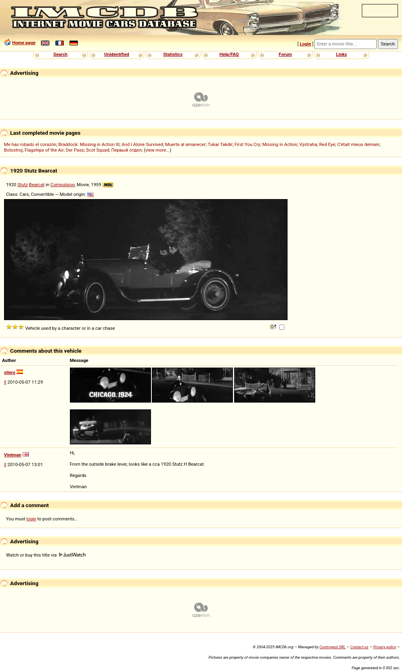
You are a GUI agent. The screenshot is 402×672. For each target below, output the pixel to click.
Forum (285, 54)
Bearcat (37, 184)
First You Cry (247, 144)
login (32, 519)
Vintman (12, 455)
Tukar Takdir (220, 144)
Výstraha (308, 144)
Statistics (172, 54)
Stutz (22, 184)
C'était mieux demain (358, 144)
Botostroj (13, 150)
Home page (23, 42)
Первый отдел (126, 150)
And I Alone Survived (142, 144)
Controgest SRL (332, 647)
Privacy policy (384, 647)
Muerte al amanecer (185, 144)
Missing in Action (279, 144)
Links (341, 54)
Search (60, 54)
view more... (157, 150)
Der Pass (75, 150)
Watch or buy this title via (46, 555)
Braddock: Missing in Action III (88, 144)
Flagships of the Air (43, 150)
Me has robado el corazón (30, 144)
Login (305, 44)
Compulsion (63, 184)
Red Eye (327, 144)
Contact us (359, 647)
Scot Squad (97, 150)
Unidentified (116, 54)
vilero (9, 372)
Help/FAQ (229, 54)
